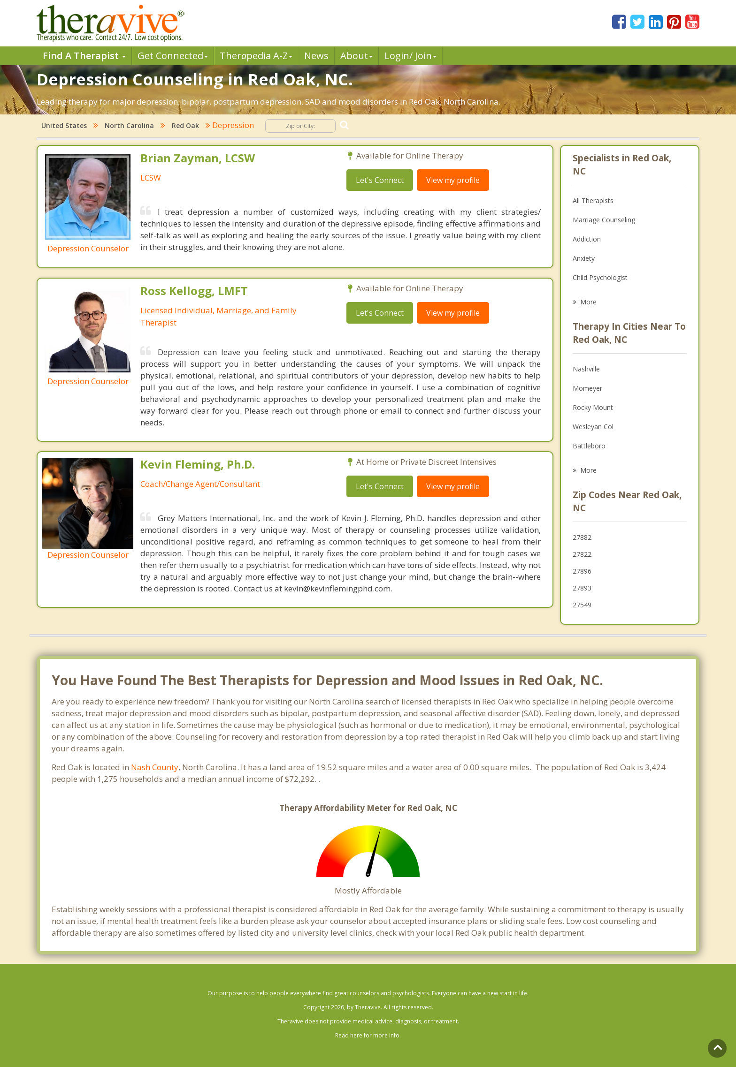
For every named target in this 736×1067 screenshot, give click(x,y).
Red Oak (185, 125)
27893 (582, 587)
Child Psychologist (600, 277)
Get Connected (173, 55)
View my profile (453, 180)
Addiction (587, 239)
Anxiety (584, 258)
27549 (582, 604)
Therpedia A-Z (256, 55)
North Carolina (129, 125)
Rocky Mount (593, 407)
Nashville (586, 368)
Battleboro (589, 445)
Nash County (154, 767)
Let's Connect (380, 180)
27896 (582, 571)
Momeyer (587, 388)
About (356, 55)
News (316, 55)
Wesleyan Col (593, 426)
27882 (582, 537)
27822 (582, 554)
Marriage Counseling (604, 219)
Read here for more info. (368, 1035)
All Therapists (593, 200)
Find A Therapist (84, 55)
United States (64, 125)
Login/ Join (410, 55)
